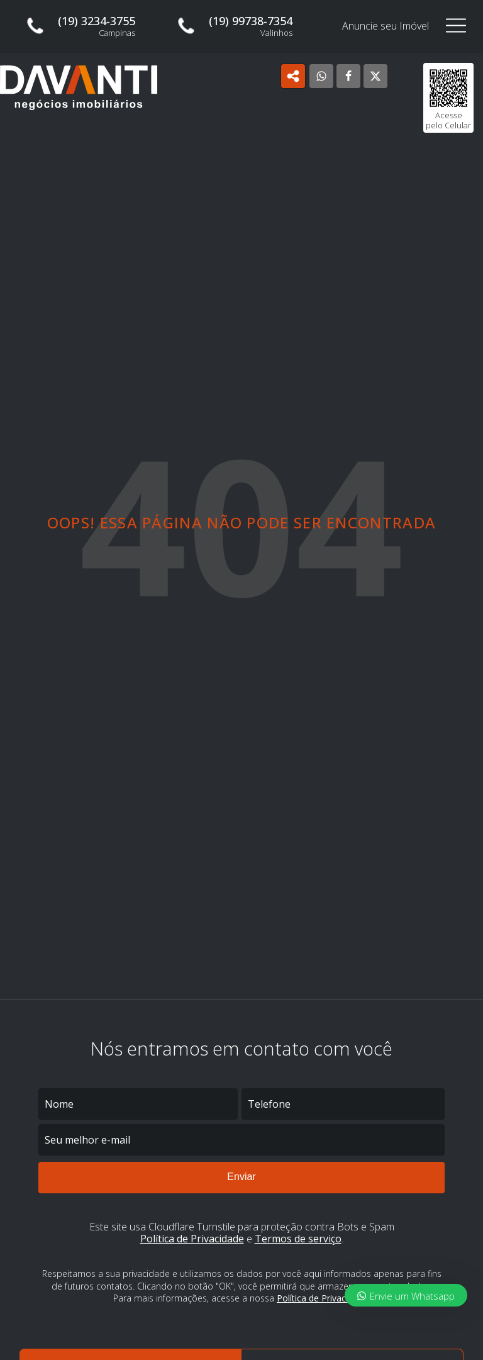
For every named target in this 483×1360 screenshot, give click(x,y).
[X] (375, 76)
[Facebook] (348, 76)
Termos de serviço (298, 1239)
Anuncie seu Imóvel (385, 26)
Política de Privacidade (192, 1239)
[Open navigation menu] (456, 26)
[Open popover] (293, 76)
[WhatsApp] (321, 76)
